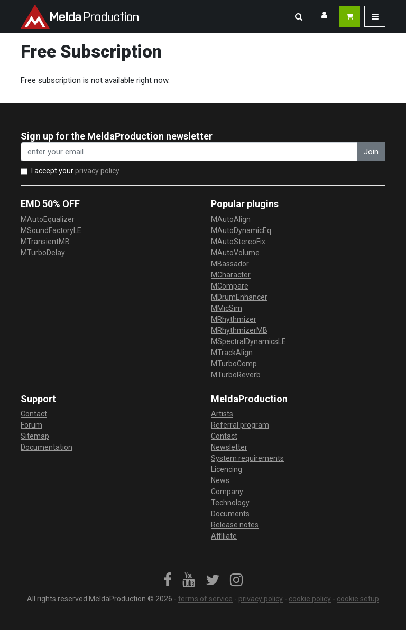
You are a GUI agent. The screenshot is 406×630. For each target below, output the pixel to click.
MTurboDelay (43, 252)
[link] (167, 580)
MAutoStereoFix (238, 241)
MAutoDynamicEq (241, 230)
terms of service (205, 599)
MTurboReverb (236, 374)
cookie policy (310, 599)
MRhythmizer (233, 319)
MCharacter (231, 275)
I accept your (75, 170)
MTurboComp (234, 363)
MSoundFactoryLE (51, 230)
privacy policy (97, 170)
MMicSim (226, 308)
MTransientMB (45, 241)
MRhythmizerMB (239, 330)
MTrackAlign (232, 352)
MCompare (229, 286)
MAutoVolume (235, 252)
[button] (298, 16)
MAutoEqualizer (48, 219)
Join (371, 151)
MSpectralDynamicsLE (248, 341)
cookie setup (358, 599)
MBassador (230, 264)
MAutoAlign (231, 219)
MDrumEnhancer (239, 297)
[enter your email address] (189, 152)
